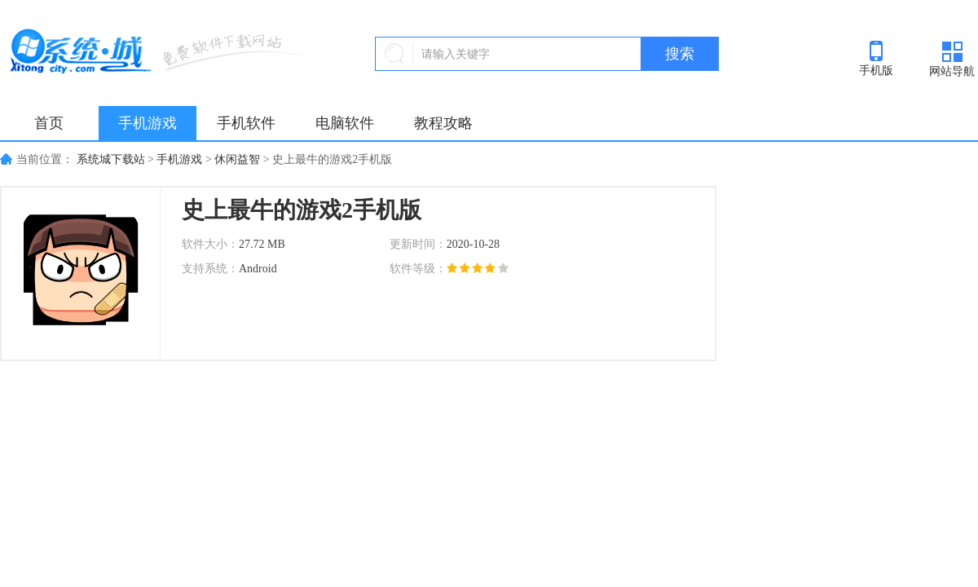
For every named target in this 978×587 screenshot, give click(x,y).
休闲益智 (237, 159)
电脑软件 (344, 123)
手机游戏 (147, 123)
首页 (49, 123)
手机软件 (246, 123)
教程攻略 (443, 123)
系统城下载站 (111, 159)
